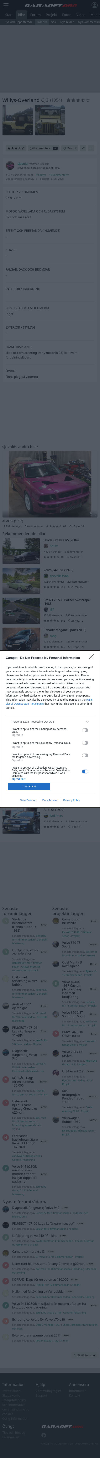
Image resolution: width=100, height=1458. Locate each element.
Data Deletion (28, 800)
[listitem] (50, 722)
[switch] (85, 730)
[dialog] (50, 729)
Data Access (49, 800)
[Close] (92, 658)
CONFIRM (29, 786)
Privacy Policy (71, 800)
